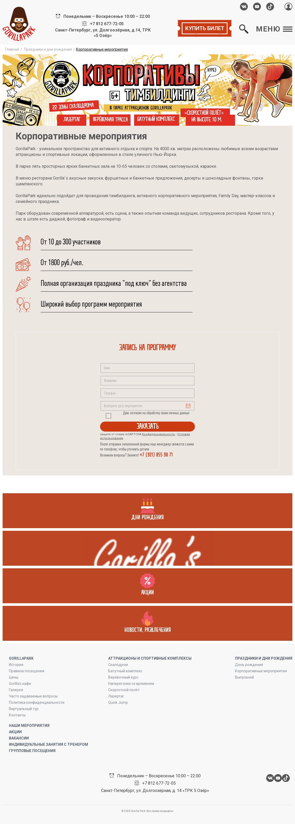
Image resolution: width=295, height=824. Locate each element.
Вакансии (19, 738)
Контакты (17, 715)
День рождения (249, 665)
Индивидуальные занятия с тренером (48, 744)
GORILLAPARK (21, 658)
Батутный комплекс (125, 671)
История (16, 665)
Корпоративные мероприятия (261, 671)
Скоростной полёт (124, 690)
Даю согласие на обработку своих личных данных (156, 413)
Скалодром (118, 665)
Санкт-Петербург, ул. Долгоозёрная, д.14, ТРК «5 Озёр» (103, 33)
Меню (274, 29)
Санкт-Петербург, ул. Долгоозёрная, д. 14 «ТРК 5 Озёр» (155, 790)
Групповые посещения (32, 751)
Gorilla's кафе (20, 683)
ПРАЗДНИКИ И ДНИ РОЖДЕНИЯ (263, 658)
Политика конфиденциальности (36, 702)
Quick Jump (118, 702)
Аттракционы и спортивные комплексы (150, 658)
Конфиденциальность (158, 434)
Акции (15, 732)
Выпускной (244, 677)
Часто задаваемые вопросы (33, 696)
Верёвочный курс (123, 677)
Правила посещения (26, 671)
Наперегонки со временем (131, 683)
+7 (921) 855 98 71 (156, 455)
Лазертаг (116, 696)
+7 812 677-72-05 (107, 24)
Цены (13, 677)
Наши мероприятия (29, 725)
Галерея (16, 690)
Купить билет (204, 28)
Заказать (147, 426)
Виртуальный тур (24, 709)
